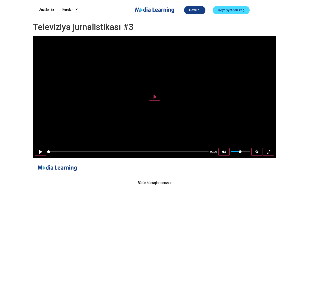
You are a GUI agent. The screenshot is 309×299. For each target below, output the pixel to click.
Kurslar (70, 9)
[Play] (40, 152)
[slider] (128, 152)
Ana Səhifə (46, 9)
